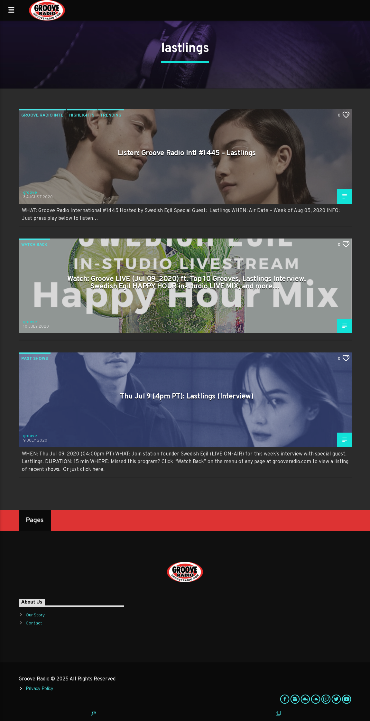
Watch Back (34, 245)
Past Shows (34, 358)
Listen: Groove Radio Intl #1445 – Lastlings (187, 153)
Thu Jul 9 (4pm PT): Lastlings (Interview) (186, 396)
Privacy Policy (39, 689)
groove (30, 192)
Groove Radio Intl (42, 115)
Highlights (81, 115)
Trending (110, 115)
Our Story (35, 615)
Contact (34, 623)
